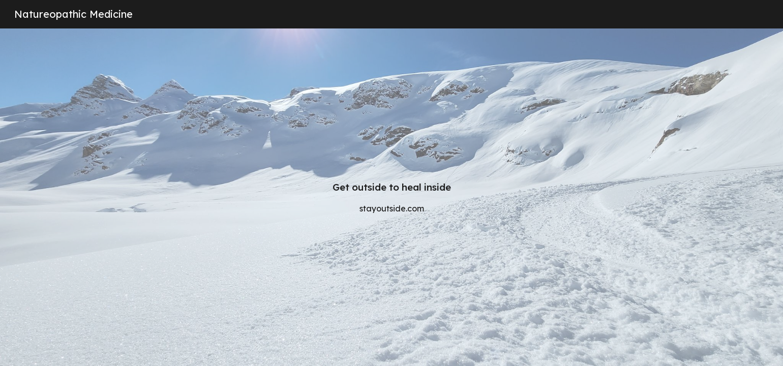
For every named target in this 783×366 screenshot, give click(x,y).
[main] (391, 197)
